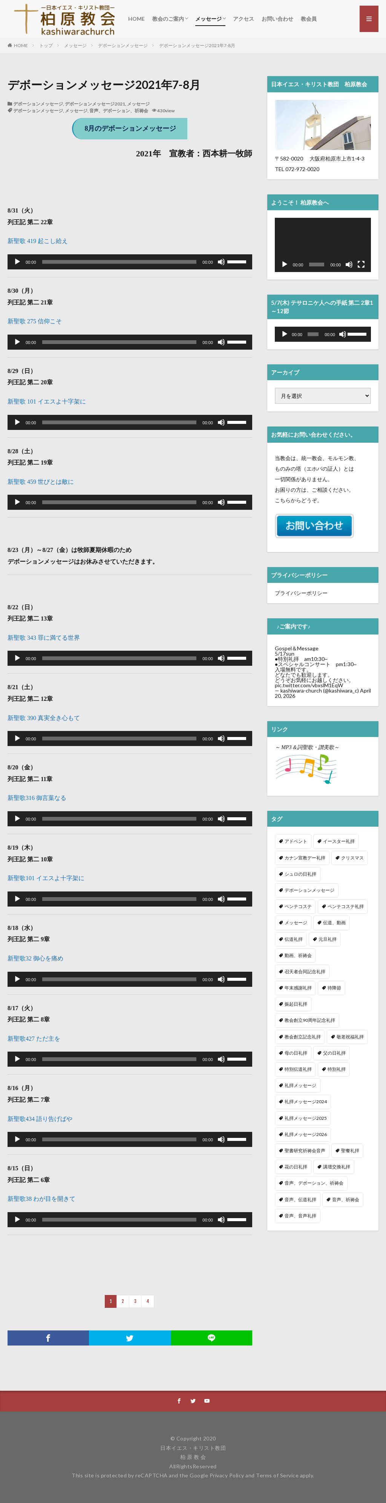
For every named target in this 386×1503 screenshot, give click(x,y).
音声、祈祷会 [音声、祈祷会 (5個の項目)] (345, 1196)
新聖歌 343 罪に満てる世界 (44, 638)
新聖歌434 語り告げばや (40, 1119)
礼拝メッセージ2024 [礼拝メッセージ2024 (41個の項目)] (306, 1098)
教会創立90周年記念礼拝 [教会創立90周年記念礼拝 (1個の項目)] (310, 1016)
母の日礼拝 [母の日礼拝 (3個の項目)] (296, 1049)
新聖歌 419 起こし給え (38, 241)
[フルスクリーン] (361, 264)
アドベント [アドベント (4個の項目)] (296, 837)
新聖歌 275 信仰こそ (35, 321)
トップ (46, 45)
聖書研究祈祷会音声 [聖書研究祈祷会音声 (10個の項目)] (305, 1147)
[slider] (119, 262)
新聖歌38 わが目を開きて (41, 1199)
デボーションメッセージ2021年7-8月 (197, 45)
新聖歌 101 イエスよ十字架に (47, 401)
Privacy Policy (227, 1475)
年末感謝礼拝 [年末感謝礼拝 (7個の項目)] (298, 984)
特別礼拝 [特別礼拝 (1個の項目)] (337, 1065)
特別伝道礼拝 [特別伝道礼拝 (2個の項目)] (298, 1065)
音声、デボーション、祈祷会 (118, 110)
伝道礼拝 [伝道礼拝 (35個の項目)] (294, 935)
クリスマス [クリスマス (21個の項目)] (352, 854)
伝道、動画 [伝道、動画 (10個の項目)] (334, 919)
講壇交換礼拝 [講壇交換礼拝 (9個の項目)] (336, 1163)
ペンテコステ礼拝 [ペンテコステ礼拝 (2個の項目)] (346, 902)
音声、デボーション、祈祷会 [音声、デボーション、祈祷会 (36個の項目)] (314, 1179)
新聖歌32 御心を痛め (35, 958)
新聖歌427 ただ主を (34, 1038)
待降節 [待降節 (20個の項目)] (334, 984)
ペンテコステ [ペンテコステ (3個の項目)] (298, 902)
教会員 (309, 18)
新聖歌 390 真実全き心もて (44, 718)
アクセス (243, 18)
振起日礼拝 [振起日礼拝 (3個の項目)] (296, 1000)
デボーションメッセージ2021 (95, 104)
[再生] (17, 262)
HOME (136, 18)
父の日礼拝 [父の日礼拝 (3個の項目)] (334, 1049)
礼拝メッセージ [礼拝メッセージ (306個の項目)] (300, 1081)
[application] (130, 261)
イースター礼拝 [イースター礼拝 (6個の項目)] (339, 837)
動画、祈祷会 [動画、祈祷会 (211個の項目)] (298, 951)
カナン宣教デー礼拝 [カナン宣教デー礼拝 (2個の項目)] (305, 854)
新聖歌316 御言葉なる (37, 798)
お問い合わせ (277, 18)
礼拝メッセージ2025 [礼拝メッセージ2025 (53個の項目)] (306, 1114)
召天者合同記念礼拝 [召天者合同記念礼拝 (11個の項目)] (305, 968)
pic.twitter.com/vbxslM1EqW (309, 685)
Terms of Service (277, 1475)
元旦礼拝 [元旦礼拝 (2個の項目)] (328, 935)
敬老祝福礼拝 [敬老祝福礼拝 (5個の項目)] (350, 1033)
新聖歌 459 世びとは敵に (41, 482)
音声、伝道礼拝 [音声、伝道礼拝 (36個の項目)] (300, 1196)
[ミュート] (221, 262)
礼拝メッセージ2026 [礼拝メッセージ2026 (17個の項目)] (306, 1130)
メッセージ (208, 18)
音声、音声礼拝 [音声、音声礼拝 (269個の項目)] (300, 1212)
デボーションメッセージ (123, 45)
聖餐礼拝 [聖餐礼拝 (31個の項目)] (350, 1147)
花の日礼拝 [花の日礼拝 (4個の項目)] (296, 1163)
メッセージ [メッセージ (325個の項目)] (296, 919)
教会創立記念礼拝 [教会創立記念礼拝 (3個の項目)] (303, 1033)
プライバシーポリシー (301, 593)
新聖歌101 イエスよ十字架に (46, 878)
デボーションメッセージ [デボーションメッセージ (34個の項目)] (309, 886)
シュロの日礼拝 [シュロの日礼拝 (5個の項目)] (300, 870)
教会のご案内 (168, 18)
